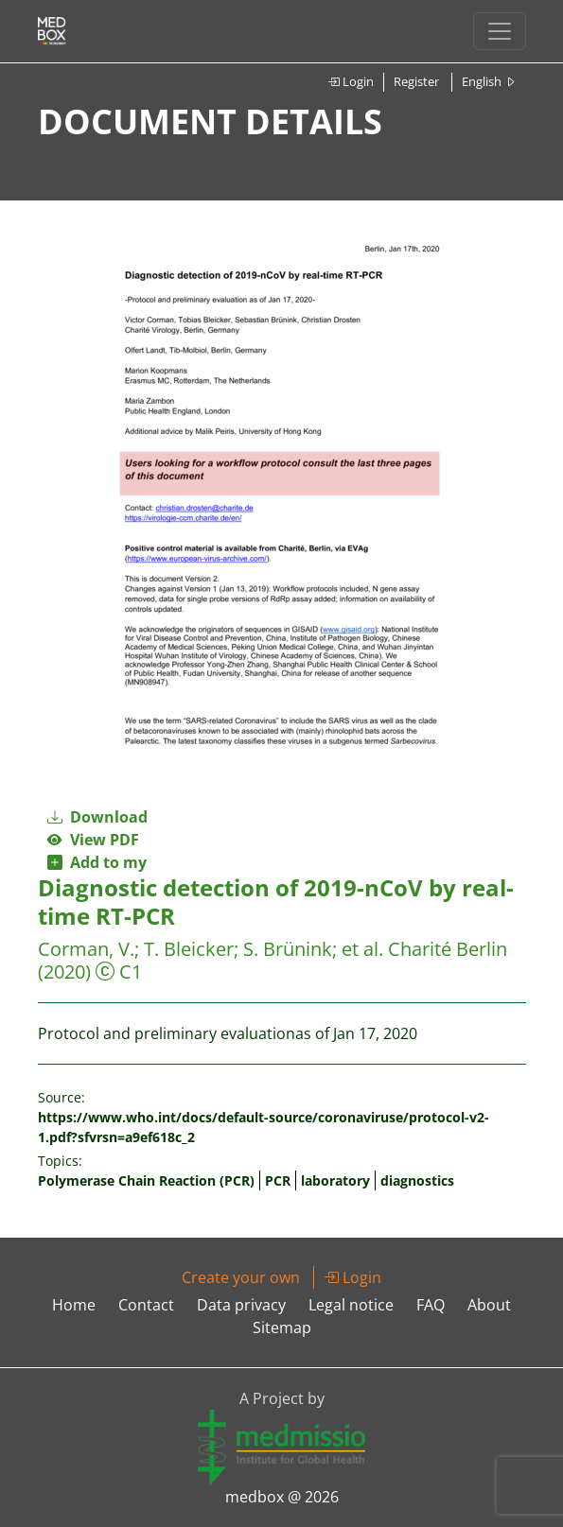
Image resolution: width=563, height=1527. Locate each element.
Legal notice (351, 1304)
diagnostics (417, 1180)
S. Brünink (287, 949)
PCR (277, 1180)
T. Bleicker (189, 949)
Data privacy (241, 1304)
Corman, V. (86, 949)
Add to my (97, 862)
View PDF (93, 839)
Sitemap (282, 1327)
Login (350, 81)
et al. (362, 949)
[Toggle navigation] (499, 31)
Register (416, 81)
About (489, 1304)
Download (97, 817)
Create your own (241, 1277)
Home (74, 1304)
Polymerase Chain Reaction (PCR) (146, 1180)
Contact (146, 1304)
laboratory (335, 1180)
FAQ (430, 1304)
